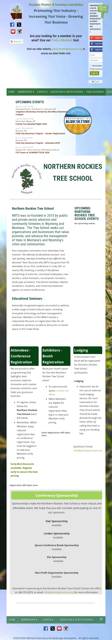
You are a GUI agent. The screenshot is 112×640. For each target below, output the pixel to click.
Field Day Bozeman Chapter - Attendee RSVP (38, 143)
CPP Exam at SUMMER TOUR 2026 (32, 152)
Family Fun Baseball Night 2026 (31, 124)
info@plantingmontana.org (88, 450)
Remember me (98, 65)
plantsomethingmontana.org (67, 48)
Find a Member (61, 40)
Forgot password (97, 69)
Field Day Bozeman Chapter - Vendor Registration (40, 133)
